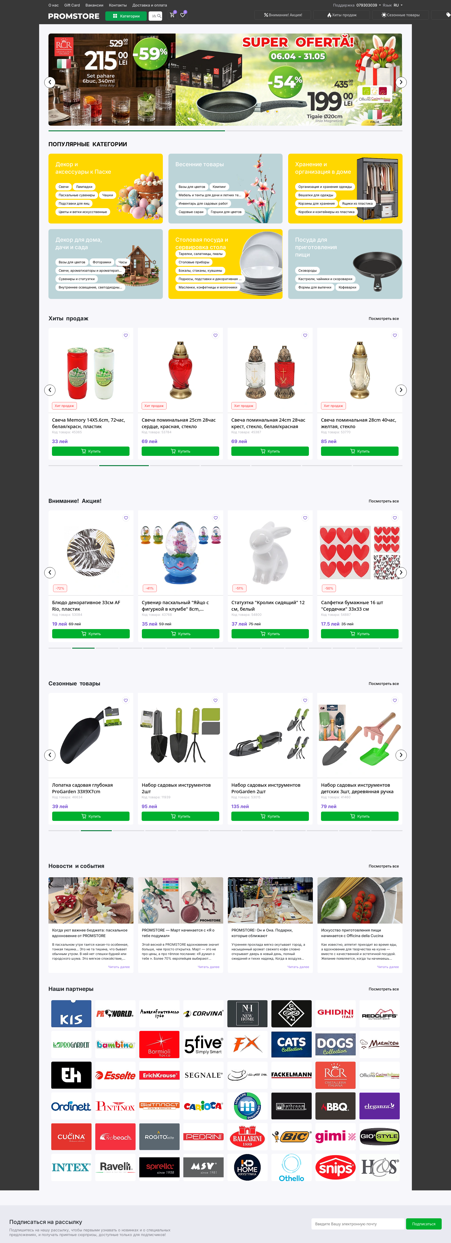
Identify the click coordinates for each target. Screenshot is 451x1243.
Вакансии (94, 5)
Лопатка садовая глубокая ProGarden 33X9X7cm (82, 788)
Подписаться (423, 1223)
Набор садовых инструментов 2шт (176, 788)
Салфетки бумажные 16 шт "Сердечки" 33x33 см (352, 605)
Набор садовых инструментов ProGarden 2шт (265, 788)
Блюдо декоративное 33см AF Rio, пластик (86, 605)
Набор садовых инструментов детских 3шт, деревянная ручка (357, 788)
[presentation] (49, 82)
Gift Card (72, 5)
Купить (91, 451)
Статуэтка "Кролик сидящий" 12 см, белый (268, 605)
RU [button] (397, 5)
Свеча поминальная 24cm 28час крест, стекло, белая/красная (268, 423)
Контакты (118, 5)
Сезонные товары (400, 15)
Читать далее (119, 967)
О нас (53, 5)
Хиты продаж (342, 15)
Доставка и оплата (149, 5)
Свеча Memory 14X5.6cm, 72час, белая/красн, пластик (88, 423)
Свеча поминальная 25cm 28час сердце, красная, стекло (179, 423)
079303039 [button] (367, 5)
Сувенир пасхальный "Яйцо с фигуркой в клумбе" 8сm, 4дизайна (175, 605)
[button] (136, 130)
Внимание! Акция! (282, 15)
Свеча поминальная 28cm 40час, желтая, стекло (358, 423)
